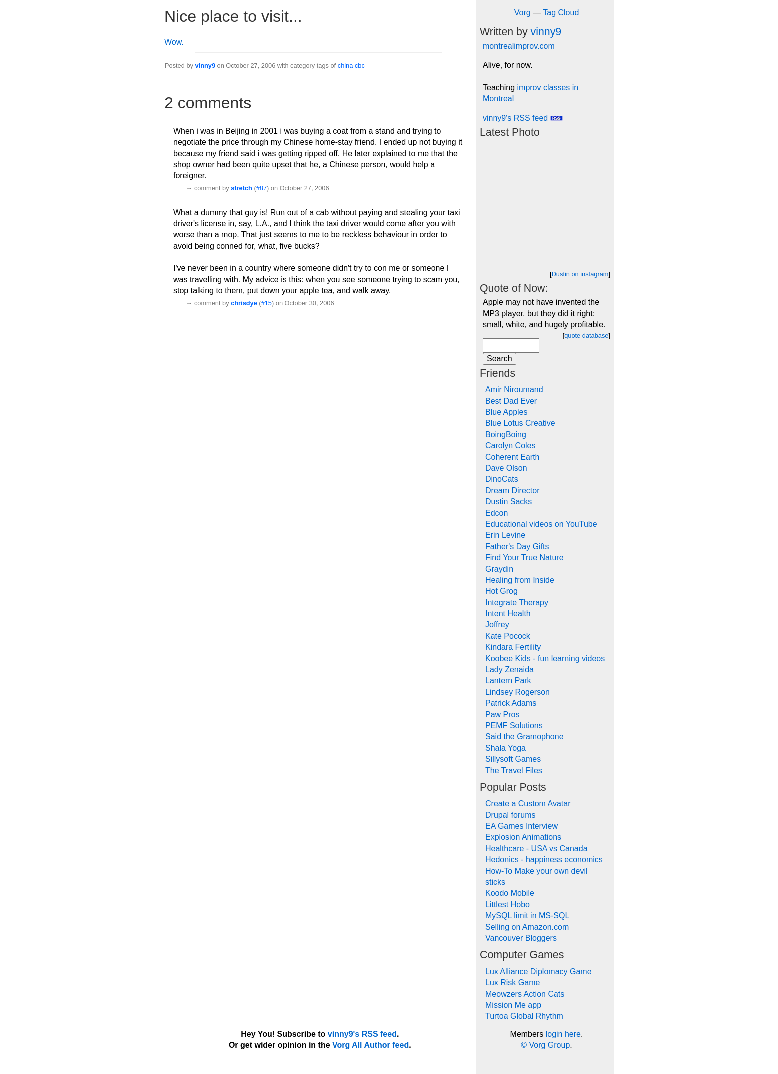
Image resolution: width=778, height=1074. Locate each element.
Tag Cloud (561, 12)
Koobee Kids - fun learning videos (545, 658)
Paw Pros (503, 714)
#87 (261, 188)
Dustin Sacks (509, 502)
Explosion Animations (524, 837)
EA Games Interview (522, 826)
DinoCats (502, 479)
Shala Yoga (506, 748)
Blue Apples (507, 412)
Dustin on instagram (580, 274)
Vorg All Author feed (370, 1045)
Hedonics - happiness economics (544, 860)
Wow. (174, 42)
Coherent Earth (513, 457)
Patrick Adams (511, 703)
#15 (267, 303)
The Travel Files (514, 770)
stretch (241, 188)
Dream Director (513, 490)
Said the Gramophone (525, 736)
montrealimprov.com (519, 46)
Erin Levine (506, 535)
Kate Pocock (508, 636)
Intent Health (508, 614)
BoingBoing (506, 434)
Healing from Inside (520, 580)
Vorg (522, 12)
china (346, 66)
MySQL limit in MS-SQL (528, 916)
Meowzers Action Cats (525, 994)
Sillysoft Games (513, 759)
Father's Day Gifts (518, 546)
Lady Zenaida (510, 670)
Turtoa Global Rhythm (525, 1016)
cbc (360, 66)
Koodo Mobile (510, 893)
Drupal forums (511, 815)
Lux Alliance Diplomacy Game (539, 972)
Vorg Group (549, 1045)
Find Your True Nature (525, 558)
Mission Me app (514, 1005)
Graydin (500, 569)
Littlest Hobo (508, 904)
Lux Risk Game (513, 982)
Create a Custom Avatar (528, 804)
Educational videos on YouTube (542, 524)
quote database (586, 336)
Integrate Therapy (517, 602)
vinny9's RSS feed (523, 118)
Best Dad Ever (511, 401)
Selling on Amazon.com (527, 927)
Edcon (497, 513)
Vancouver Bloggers (521, 938)
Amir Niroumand (515, 390)
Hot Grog (502, 591)
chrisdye (244, 303)
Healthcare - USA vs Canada (537, 848)
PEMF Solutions (514, 726)
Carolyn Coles (511, 446)
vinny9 (205, 66)
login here (563, 1034)
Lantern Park (509, 680)
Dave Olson (507, 468)
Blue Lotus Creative (521, 423)
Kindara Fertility (513, 647)
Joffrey (498, 624)
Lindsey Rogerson (518, 692)
